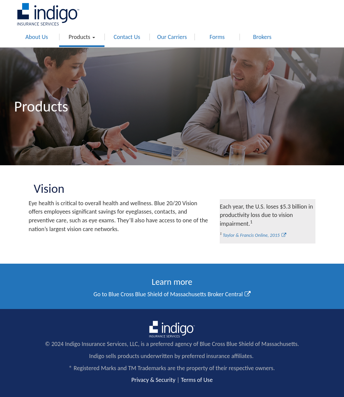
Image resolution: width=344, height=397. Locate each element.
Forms (217, 37)
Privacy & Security (153, 380)
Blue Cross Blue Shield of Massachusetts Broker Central (176, 294)
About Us (36, 37)
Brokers (262, 37)
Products (82, 37)
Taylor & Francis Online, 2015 (251, 235)
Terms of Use (197, 380)
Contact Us (127, 37)
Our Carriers (172, 37)
